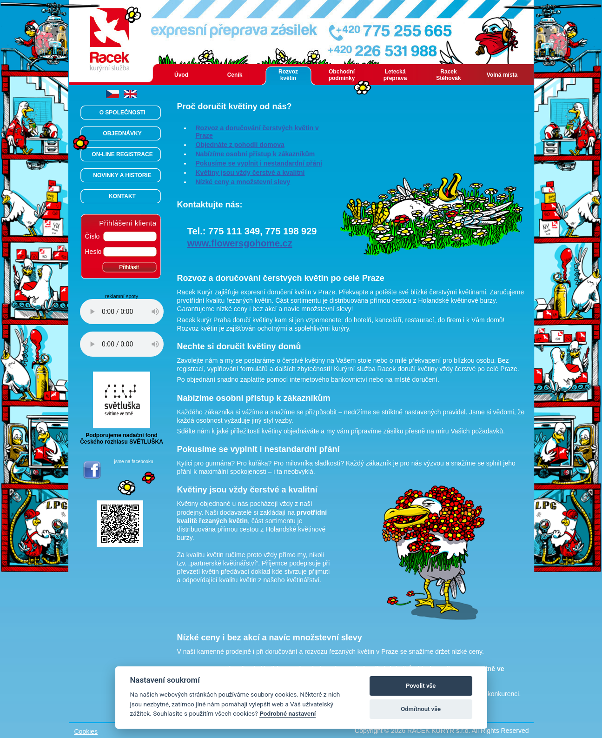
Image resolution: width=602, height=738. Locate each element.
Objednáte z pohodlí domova (240, 144)
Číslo (92, 236)
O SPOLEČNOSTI (122, 112)
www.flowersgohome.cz (239, 243)
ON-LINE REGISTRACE (122, 154)
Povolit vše (421, 685)
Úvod (181, 75)
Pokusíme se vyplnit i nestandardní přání (259, 163)
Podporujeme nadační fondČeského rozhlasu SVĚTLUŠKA (121, 436)
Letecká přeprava (395, 74)
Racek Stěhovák (448, 74)
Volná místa (502, 75)
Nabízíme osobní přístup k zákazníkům (255, 154)
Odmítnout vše (421, 708)
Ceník (235, 75)
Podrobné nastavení (287, 713)
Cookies (86, 731)
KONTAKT (122, 196)
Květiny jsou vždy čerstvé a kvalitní (250, 172)
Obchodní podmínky (342, 74)
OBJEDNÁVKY (122, 133)
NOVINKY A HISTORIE (122, 175)
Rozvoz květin (288, 74)
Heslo (93, 251)
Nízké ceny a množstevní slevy (243, 182)
